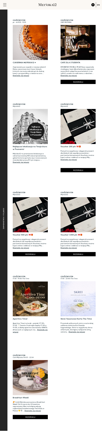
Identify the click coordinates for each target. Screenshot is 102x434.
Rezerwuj (78, 82)
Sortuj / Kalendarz (4, 218)
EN (98, 5)
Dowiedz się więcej (21, 75)
